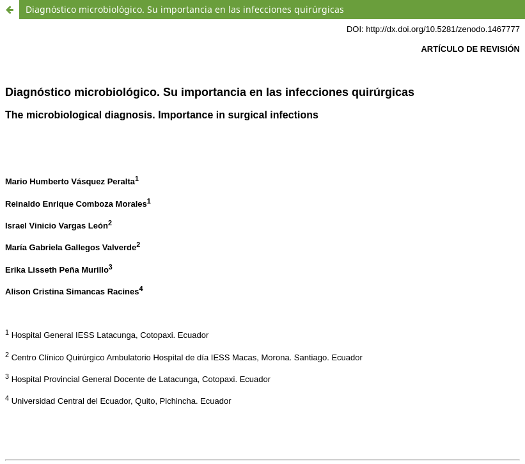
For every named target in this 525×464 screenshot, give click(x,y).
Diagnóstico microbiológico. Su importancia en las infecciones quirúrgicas (185, 9)
